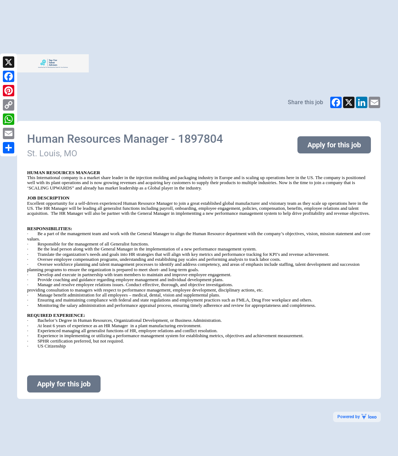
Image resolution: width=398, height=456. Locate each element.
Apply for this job (334, 145)
